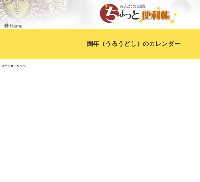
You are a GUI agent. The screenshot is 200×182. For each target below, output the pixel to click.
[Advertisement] (94, 104)
